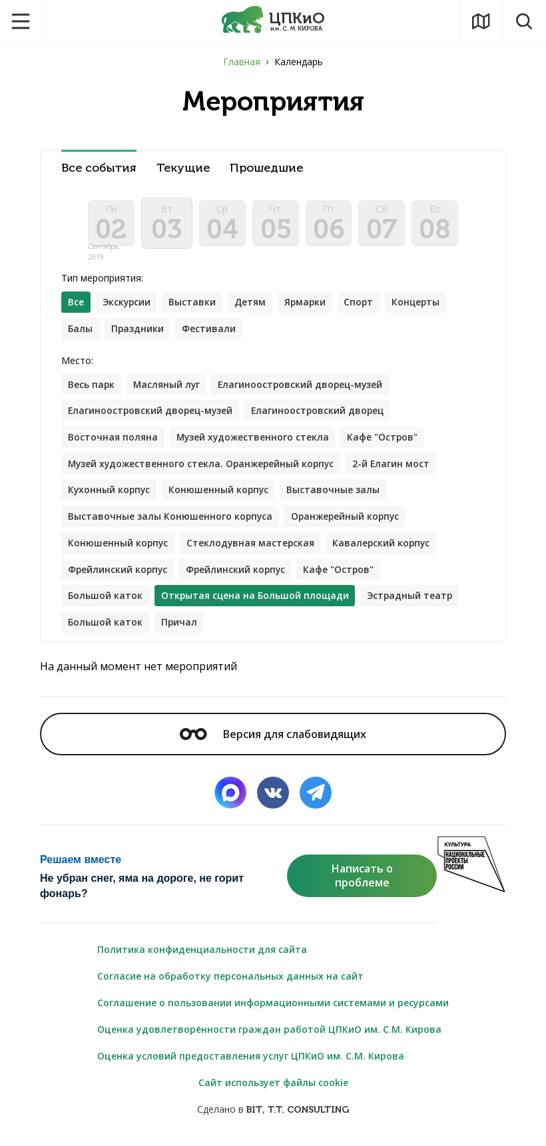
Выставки (194, 303)
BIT (254, 1113)
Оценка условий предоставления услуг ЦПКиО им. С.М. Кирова (250, 1059)
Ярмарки (308, 303)
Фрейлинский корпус (118, 572)
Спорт (363, 303)
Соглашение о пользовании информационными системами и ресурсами (273, 1006)
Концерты (421, 303)
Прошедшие (266, 168)
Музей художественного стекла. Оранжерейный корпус (204, 466)
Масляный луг (168, 386)
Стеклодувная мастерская (252, 546)
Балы (80, 330)
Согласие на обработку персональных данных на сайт (230, 980)
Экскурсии (127, 303)
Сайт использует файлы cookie (273, 1086)
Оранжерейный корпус (348, 519)
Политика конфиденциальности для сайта (202, 953)
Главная (241, 61)
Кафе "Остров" (385, 439)
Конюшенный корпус (221, 492)
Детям (252, 303)
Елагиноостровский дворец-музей (304, 386)
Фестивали (210, 330)
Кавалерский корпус (385, 546)
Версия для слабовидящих (273, 738)
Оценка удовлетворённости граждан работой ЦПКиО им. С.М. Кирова (269, 1033)
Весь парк (91, 386)
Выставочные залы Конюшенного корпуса (171, 519)
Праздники (137, 330)
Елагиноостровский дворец (322, 413)
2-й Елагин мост (397, 466)
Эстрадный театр (413, 599)
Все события (98, 168)
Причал (179, 626)
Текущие (183, 168)
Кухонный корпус (110, 492)
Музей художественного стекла (254, 439)
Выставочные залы (337, 492)
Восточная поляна (113, 439)
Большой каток (105, 599)
